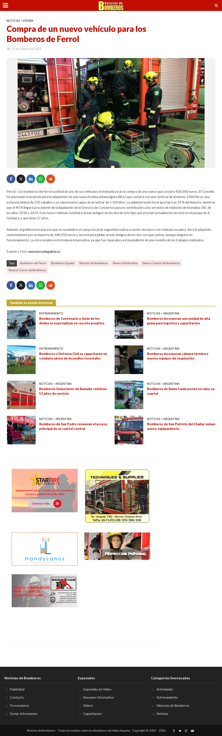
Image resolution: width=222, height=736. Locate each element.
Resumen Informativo (98, 697)
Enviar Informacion (23, 714)
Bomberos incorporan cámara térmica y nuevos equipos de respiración (177, 356)
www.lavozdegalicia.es (44, 251)
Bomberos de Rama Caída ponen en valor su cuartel (181, 391)
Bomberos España (62, 263)
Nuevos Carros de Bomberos (27, 270)
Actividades (164, 689)
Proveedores (19, 705)
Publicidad (17, 689)
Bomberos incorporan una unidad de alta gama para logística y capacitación (178, 320)
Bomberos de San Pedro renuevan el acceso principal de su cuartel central (73, 426)
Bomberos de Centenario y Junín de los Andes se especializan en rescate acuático (72, 320)
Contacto (17, 697)
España (28, 20)
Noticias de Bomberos (93, 263)
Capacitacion (92, 714)
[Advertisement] (117, 601)
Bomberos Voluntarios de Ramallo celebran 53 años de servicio (73, 391)
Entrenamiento (51, 313)
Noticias (13, 20)
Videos (88, 705)
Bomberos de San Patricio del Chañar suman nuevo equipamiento (181, 426)
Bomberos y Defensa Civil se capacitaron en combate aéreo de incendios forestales (73, 356)
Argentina (171, 313)
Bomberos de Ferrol (33, 263)
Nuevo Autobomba (125, 263)
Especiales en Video (97, 689)
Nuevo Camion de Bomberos (161, 263)
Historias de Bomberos (172, 705)
